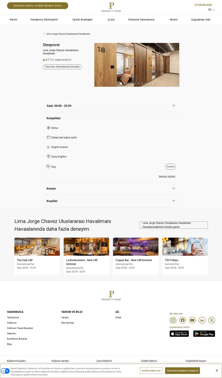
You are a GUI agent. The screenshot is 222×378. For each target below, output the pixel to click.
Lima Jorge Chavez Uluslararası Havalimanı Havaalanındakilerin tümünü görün (166, 225)
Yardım (174, 19)
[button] (121, 83)
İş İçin (111, 19)
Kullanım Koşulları (16, 361)
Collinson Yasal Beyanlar (20, 328)
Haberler (11, 333)
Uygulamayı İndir (201, 19)
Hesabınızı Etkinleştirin (44, 19)
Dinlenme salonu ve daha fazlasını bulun (38, 5)
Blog (9, 344)
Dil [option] (210, 9)
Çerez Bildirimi (104, 361)
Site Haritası (67, 323)
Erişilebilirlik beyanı (196, 361)
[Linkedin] (202, 320)
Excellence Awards (17, 339)
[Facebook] (182, 320)
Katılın (13, 19)
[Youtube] (192, 320)
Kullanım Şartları (60, 361)
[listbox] (211, 9)
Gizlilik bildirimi (149, 361)
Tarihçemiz (13, 317)
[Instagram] (173, 320)
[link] (179, 333)
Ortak (118, 317)
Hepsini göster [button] (167, 176)
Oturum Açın (203, 4)
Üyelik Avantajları (83, 19)
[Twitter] (211, 320)
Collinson (12, 323)
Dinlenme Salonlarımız (141, 19)
